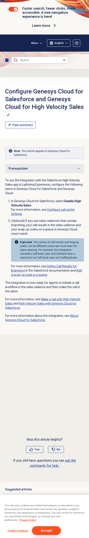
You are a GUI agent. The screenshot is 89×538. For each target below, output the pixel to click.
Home (7, 60)
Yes (37, 449)
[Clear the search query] (64, 60)
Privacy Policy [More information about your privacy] (27, 519)
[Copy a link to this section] (8, 115)
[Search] (40, 60)
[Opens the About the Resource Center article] (76, 43)
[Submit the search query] (15, 60)
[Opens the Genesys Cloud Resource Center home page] (10, 43)
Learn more (44, 25)
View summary (20, 125)
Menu (34, 43)
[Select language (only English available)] (58, 43)
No (58, 449)
